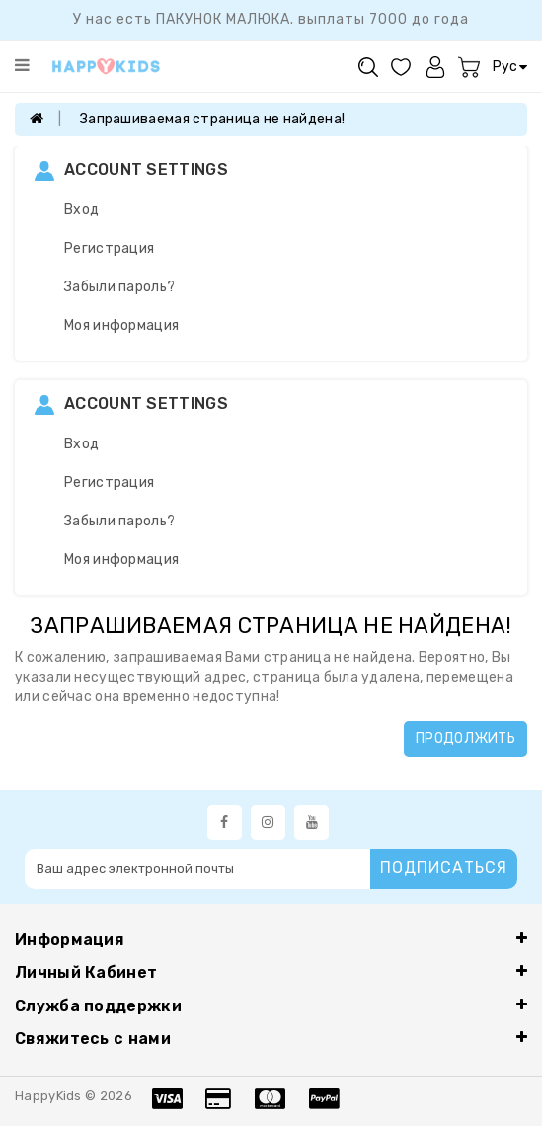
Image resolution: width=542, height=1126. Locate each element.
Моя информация (121, 325)
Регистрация (109, 248)
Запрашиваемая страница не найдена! (212, 119)
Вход (81, 209)
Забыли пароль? (119, 287)
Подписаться (443, 867)
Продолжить (465, 738)
